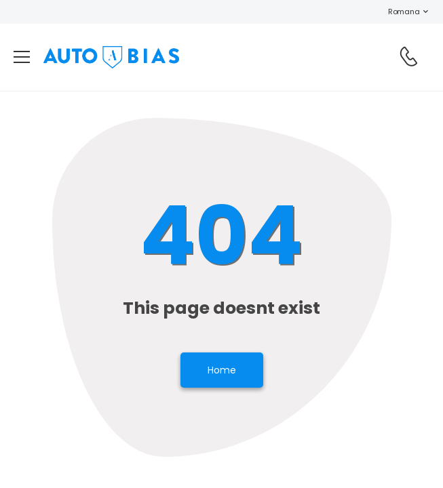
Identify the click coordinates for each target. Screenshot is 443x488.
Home (222, 370)
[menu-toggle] (22, 57)
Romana (396, 11)
